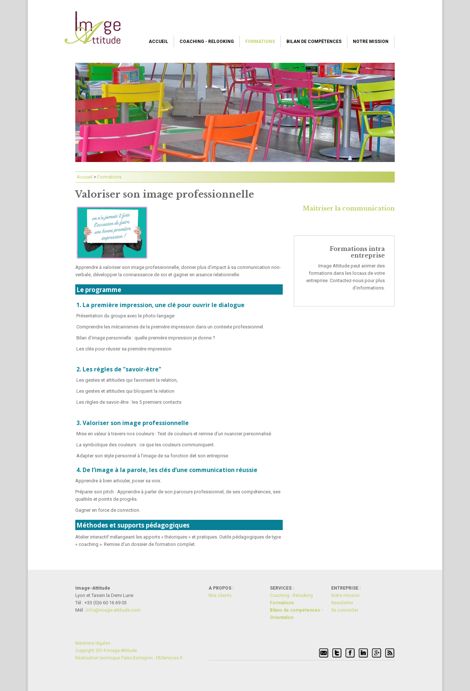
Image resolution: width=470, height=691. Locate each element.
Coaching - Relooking (207, 41)
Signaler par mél (324, 653)
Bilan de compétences (313, 41)
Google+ (377, 653)
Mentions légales (93, 643)
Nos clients (220, 595)
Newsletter (342, 602)
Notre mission (370, 41)
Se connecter (344, 610)
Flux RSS (390, 653)
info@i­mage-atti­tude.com (113, 610)
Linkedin (363, 653)
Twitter (337, 653)
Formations (260, 41)
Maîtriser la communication (349, 208)
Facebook (350, 653)
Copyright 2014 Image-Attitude (106, 650)
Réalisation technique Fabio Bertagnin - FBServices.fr (129, 658)
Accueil (158, 41)
